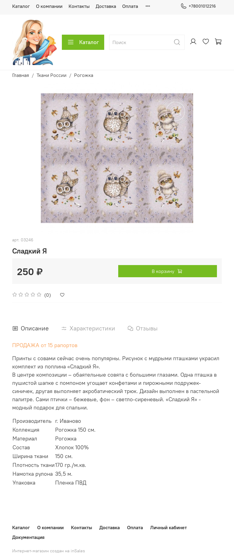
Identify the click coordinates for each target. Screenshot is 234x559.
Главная (20, 75)
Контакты (79, 6)
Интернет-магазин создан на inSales (48, 551)
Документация (28, 537)
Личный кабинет (168, 527)
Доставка (106, 6)
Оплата (130, 6)
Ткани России (51, 75)
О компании (49, 6)
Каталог (21, 6)
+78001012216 (198, 6)
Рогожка (83, 75)
